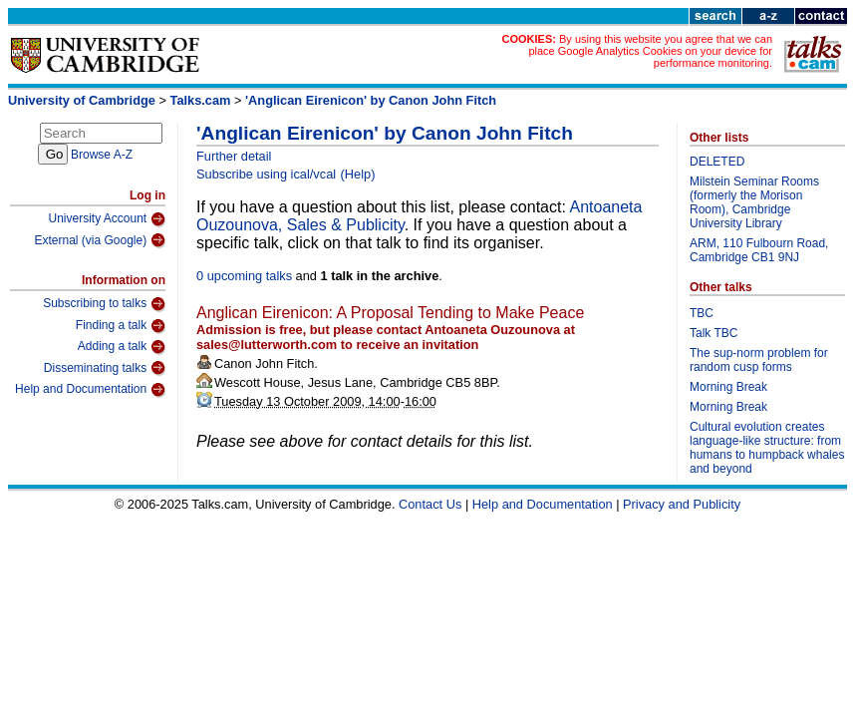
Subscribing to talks (104, 304)
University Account (106, 219)
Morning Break (728, 387)
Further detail (233, 156)
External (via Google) (99, 240)
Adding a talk (121, 347)
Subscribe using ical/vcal (266, 174)
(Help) (358, 174)
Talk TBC (713, 333)
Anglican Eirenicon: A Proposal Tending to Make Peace (390, 312)
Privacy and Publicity (681, 504)
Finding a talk (120, 326)
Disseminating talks (104, 368)
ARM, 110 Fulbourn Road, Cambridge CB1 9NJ (759, 250)
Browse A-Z (102, 155)
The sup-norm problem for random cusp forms (759, 360)
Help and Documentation (90, 390)
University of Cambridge (81, 100)
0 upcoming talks (244, 275)
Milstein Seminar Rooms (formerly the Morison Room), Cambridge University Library (754, 202)
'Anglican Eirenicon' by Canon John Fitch (370, 100)
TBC (701, 313)
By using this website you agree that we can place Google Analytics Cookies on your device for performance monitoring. (650, 51)
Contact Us (430, 504)
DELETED (717, 162)
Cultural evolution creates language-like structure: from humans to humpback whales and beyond (767, 448)
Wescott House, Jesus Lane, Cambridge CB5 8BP (355, 382)
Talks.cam (200, 100)
